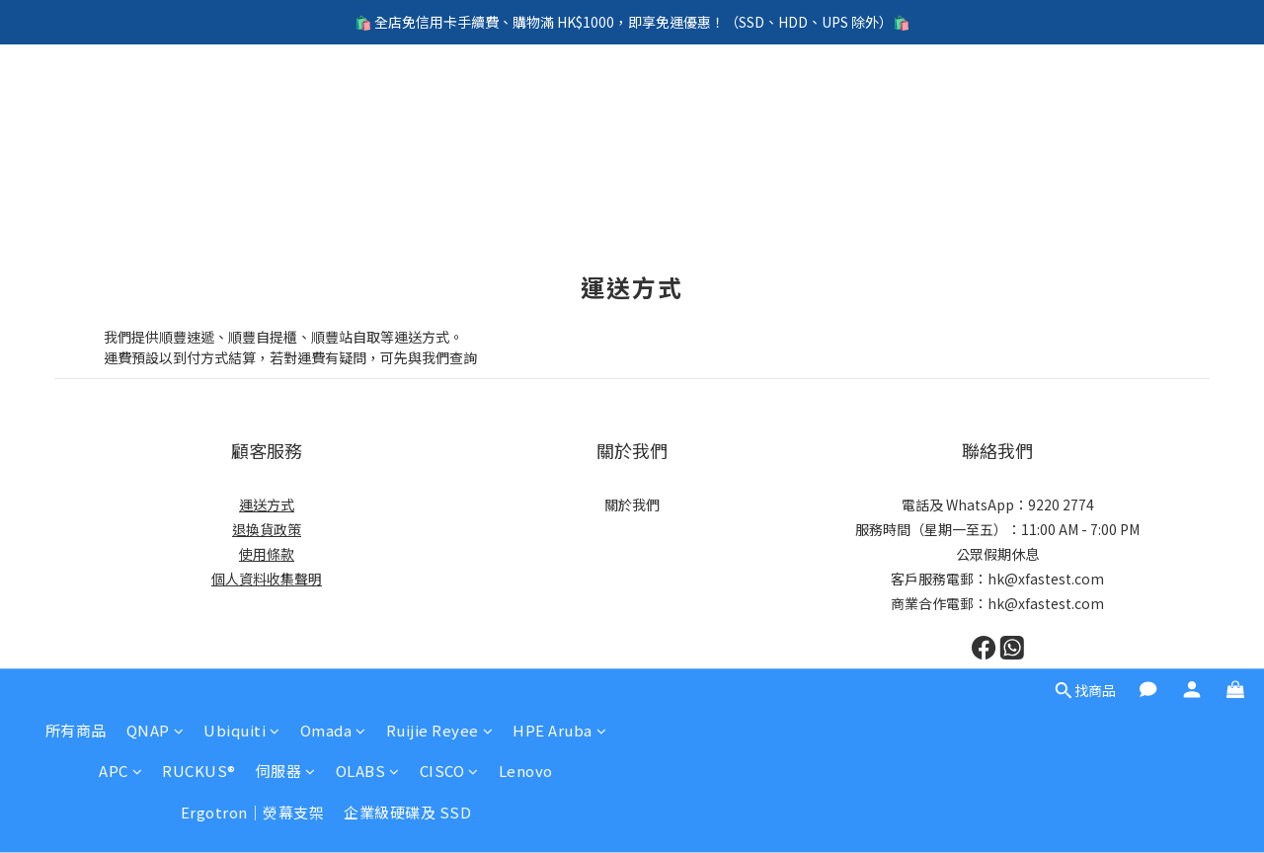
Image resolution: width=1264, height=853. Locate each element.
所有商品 (76, 106)
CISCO (449, 146)
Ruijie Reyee (440, 106)
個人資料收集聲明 (266, 578)
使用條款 (266, 554)
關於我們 (632, 504)
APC (120, 146)
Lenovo (526, 146)
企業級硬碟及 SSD (407, 188)
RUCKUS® (199, 146)
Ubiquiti (241, 106)
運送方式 (266, 504)
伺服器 (286, 146)
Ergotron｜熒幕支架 (253, 188)
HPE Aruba (559, 106)
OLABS (368, 146)
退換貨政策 (266, 529)
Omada (333, 106)
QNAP (155, 106)
